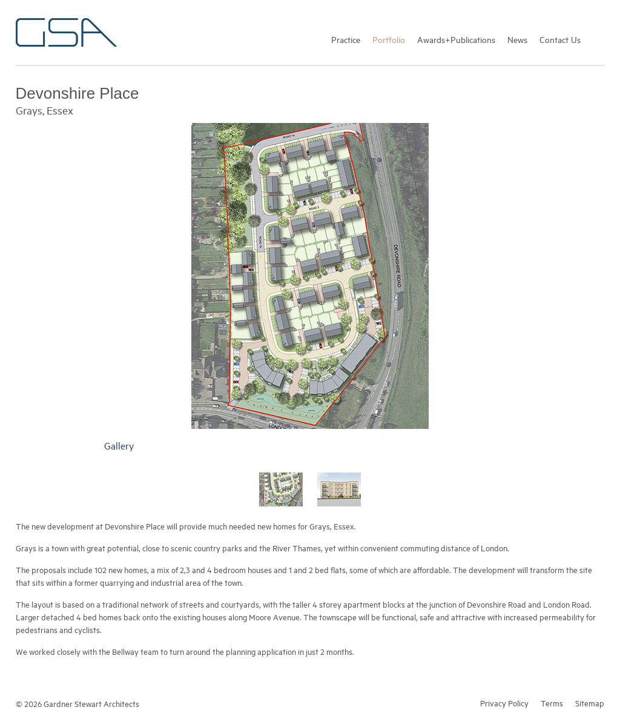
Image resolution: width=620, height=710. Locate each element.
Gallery (119, 445)
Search (598, 38)
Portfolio (388, 39)
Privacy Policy (504, 702)
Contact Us (560, 39)
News (517, 39)
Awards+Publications (456, 39)
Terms (552, 702)
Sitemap (589, 702)
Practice (345, 39)
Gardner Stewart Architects (66, 32)
